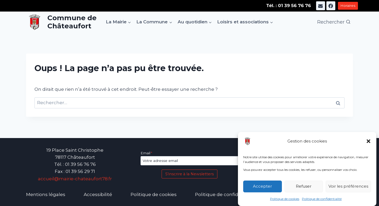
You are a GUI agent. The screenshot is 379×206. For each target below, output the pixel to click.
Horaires (347, 5)
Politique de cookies (284, 199)
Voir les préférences (348, 186)
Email (146, 153)
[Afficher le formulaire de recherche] (334, 22)
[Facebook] (330, 5)
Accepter (262, 186)
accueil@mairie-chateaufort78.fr (75, 178)
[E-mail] (320, 5)
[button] (368, 141)
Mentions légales (45, 194)
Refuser (303, 186)
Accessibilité (98, 194)
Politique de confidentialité (322, 199)
